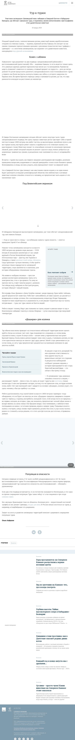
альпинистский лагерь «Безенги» (28, 260)
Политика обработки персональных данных (26, 728)
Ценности (63, 3)
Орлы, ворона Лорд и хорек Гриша (13, 357)
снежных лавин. (8, 497)
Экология (13, 543)
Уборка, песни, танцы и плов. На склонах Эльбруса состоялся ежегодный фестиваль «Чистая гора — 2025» (53, 667)
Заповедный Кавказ (8, 362)
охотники (58, 381)
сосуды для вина (34, 504)
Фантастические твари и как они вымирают (16, 372)
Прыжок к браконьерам (10, 367)
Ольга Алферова (8, 520)
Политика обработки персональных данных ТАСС (29, 728)
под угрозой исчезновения (23, 51)
